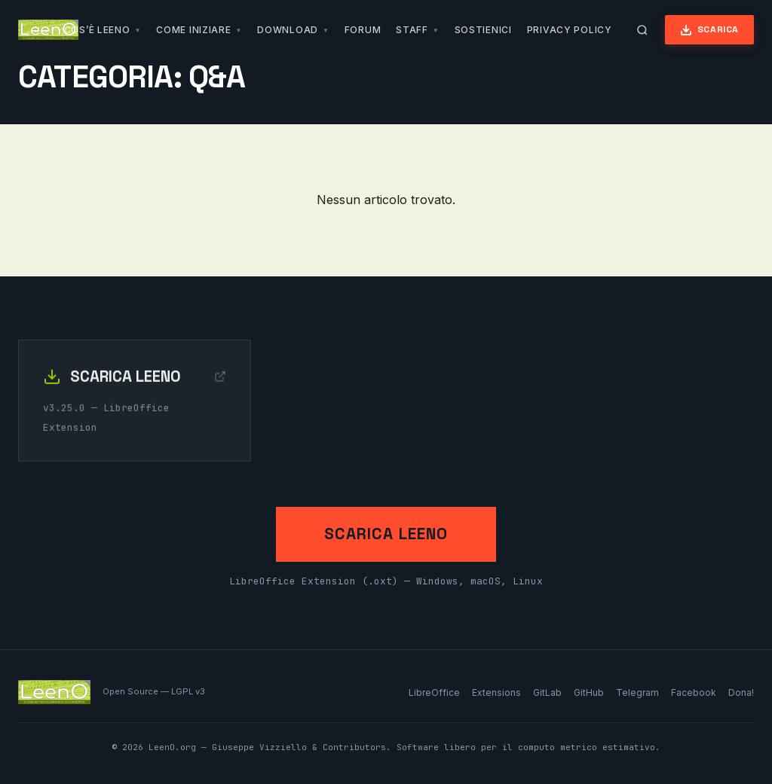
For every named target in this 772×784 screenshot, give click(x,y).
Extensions (496, 692)
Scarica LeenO (386, 534)
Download (287, 29)
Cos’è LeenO (97, 29)
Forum (363, 29)
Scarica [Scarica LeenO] (709, 29)
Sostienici (483, 29)
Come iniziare (193, 29)
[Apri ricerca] (642, 30)
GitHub (589, 692)
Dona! (741, 692)
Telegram (637, 692)
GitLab (547, 692)
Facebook (693, 692)
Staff (412, 29)
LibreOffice (434, 692)
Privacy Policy (569, 29)
